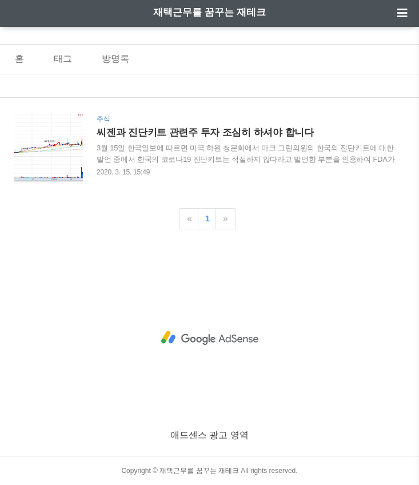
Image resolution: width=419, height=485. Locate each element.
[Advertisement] (209, 338)
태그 (63, 58)
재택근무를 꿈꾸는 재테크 (209, 12)
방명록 (115, 58)
